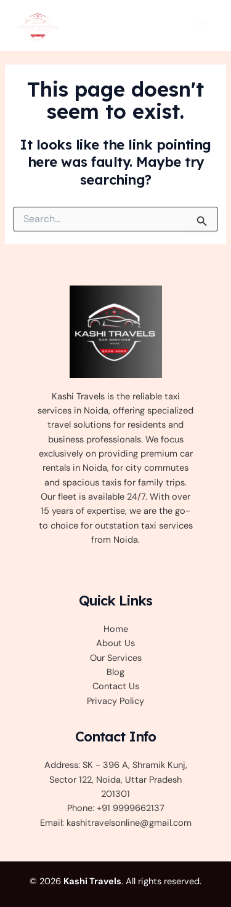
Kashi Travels (92, 881)
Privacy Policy (115, 701)
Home (115, 629)
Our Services (116, 658)
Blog (115, 672)
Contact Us (115, 686)
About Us (115, 643)
